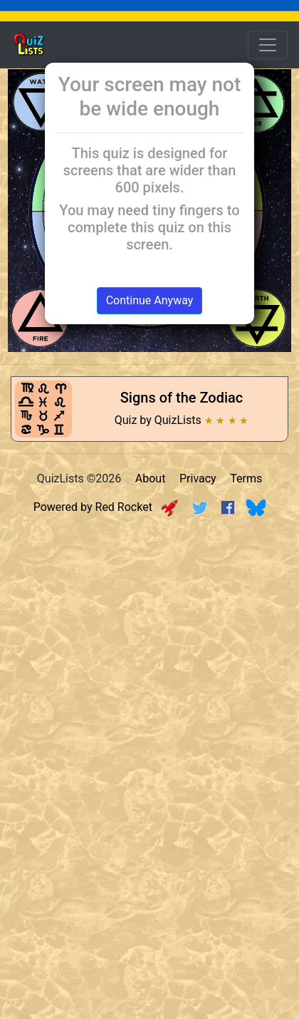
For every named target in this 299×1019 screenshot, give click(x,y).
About (150, 478)
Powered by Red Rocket (105, 507)
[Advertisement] (149, 679)
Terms (246, 478)
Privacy (197, 478)
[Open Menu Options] (268, 45)
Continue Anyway (150, 300)
